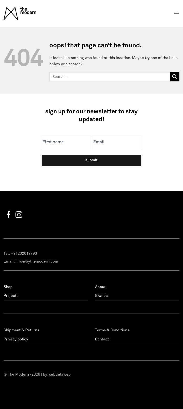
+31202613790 (24, 253)
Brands (101, 296)
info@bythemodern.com (36, 261)
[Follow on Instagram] (18, 215)
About (100, 287)
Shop (8, 287)
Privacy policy (16, 339)
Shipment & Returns (21, 330)
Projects (11, 296)
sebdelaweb (60, 374)
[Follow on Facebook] (8, 215)
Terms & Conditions (112, 330)
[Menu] (176, 13)
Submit (91, 160)
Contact (102, 339)
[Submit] (174, 76)
